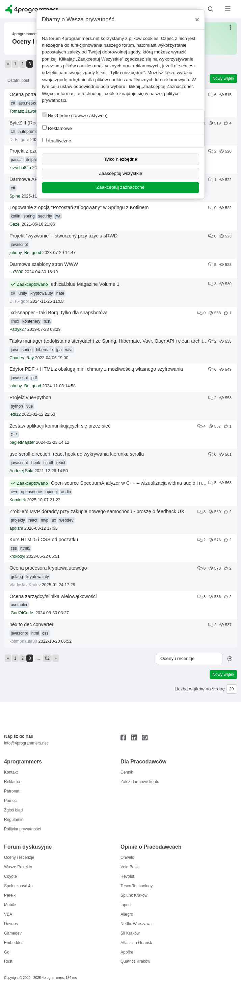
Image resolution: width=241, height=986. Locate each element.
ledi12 (15, 414)
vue (29, 406)
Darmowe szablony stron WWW (43, 264)
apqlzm (16, 528)
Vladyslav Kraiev (25, 584)
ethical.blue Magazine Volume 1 (85, 284)
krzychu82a (20, 167)
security (45, 216)
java (14, 349)
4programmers (24, 34)
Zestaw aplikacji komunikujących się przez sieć (59, 426)
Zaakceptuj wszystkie (120, 173)
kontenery (32, 321)
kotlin (15, 216)
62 (47, 658)
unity (23, 293)
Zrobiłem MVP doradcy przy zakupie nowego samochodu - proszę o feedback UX (96, 511)
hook (35, 462)
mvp (45, 520)
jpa (59, 349)
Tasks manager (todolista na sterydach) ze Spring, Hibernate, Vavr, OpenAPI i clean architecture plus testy (123, 341)
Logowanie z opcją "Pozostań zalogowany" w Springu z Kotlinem (79, 207)
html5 (25, 548)
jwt (57, 216)
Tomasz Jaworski (25, 111)
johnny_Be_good (25, 252)
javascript (19, 244)
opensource (31, 491)
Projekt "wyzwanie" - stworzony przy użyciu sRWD (63, 235)
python (17, 406)
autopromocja (31, 131)
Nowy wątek (223, 78)
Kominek (17, 500)
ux (54, 520)
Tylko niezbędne (120, 159)
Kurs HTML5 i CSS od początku (43, 539)
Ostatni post (18, 80)
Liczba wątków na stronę (200, 688)
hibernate (44, 349)
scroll (48, 462)
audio (66, 491)
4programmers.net (81, 38)
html (35, 633)
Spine (14, 196)
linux (15, 321)
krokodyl (17, 556)
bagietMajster (22, 442)
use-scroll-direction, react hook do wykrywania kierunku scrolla (76, 454)
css (14, 548)
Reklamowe (57, 128)
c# (13, 103)
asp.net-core (30, 103)
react (60, 462)
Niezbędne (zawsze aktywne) (75, 115)
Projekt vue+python (30, 397)
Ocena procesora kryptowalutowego (48, 568)
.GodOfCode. (21, 613)
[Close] (197, 19)
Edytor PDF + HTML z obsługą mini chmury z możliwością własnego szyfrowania (96, 369)
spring (29, 216)
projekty (18, 520)
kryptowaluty (41, 293)
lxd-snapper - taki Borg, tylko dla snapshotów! (58, 312)
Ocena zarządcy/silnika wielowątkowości (53, 596)
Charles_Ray (21, 358)
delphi (31, 159)
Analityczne (56, 140)
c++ (14, 434)
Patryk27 (17, 329)
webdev (66, 520)
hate (60, 293)
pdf (34, 377)
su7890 (16, 272)
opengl (52, 491)
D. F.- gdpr (19, 139)
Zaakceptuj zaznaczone (121, 187)
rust (47, 321)
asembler (19, 604)
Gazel (15, 224)
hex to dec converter (31, 624)
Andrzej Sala (21, 470)
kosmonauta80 (23, 641)
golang (17, 576)
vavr (69, 349)
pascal (17, 159)
